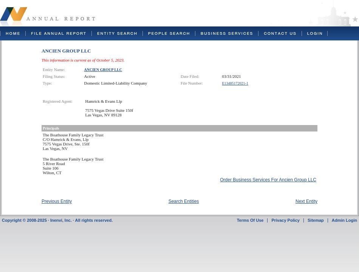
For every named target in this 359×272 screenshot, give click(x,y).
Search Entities (184, 201)
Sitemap (316, 220)
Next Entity (306, 201)
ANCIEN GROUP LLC (103, 70)
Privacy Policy (285, 220)
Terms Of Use (250, 220)
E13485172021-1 (235, 83)
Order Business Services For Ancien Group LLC (268, 179)
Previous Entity (57, 201)
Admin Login (344, 220)
